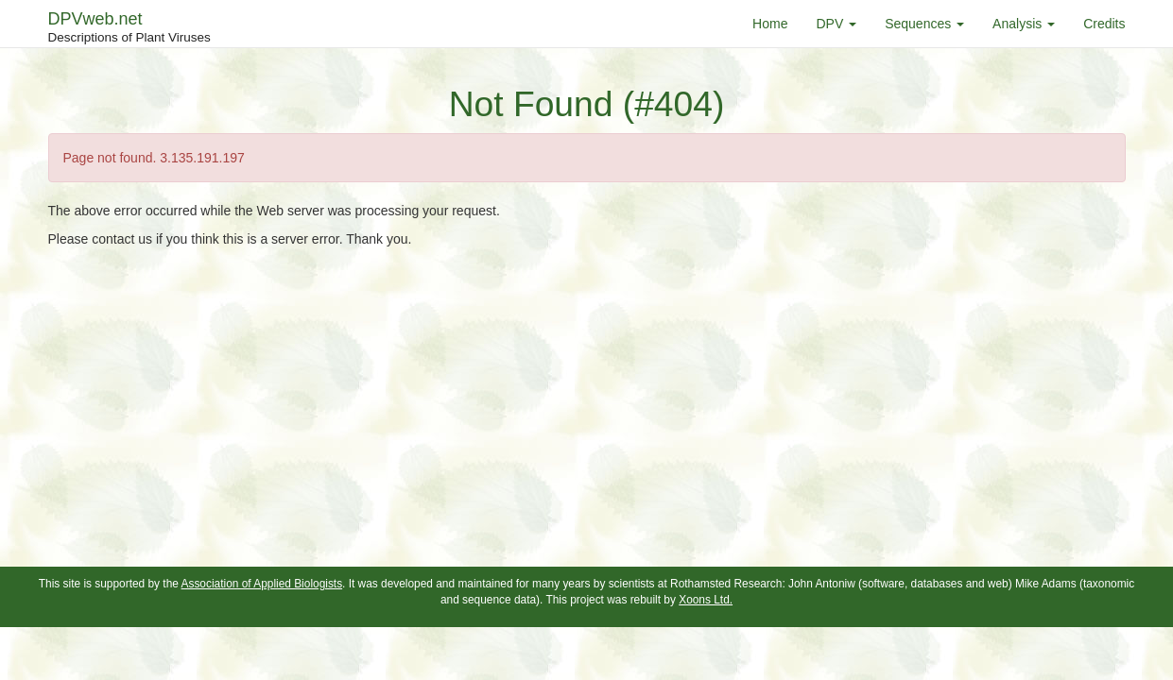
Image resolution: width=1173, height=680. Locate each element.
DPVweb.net (129, 28)
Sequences (924, 23)
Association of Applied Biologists (262, 583)
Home (769, 23)
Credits (1104, 23)
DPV (836, 23)
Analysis (1023, 23)
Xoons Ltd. (706, 599)
